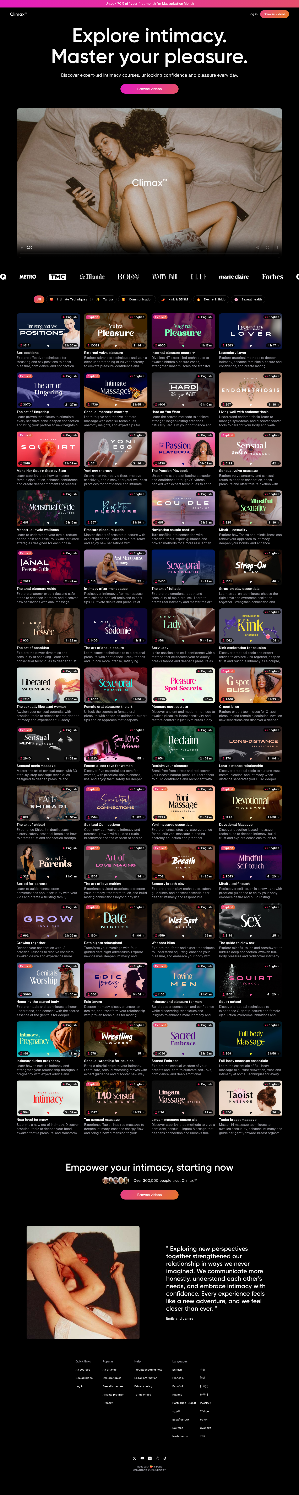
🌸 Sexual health (245, 299)
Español (177, 1386)
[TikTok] (165, 1458)
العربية (175, 1411)
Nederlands (179, 1436)
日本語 (203, 1386)
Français (177, 1378)
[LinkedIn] (150, 1458)
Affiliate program (114, 1394)
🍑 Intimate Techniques (70, 299)
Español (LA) (180, 1419)
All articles (111, 1369)
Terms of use (143, 1394)
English (176, 1369)
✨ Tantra (105, 299)
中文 (201, 1369)
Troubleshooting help (148, 1369)
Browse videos (275, 14)
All (42, 299)
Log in (253, 14)
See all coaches (114, 1386)
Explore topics (113, 1378)
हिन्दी (201, 1378)
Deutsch (177, 1428)
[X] (134, 1458)
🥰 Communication (137, 299)
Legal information (146, 1378)
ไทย (201, 1436)
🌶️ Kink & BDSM (174, 299)
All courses (85, 1369)
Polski (202, 1419)
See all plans (86, 1378)
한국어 (203, 1394)
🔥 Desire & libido (210, 299)
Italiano (176, 1394)
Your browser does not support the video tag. (149, 183)
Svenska (204, 1428)
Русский (204, 1403)
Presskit (109, 1403)
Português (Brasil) (183, 1403)
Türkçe (203, 1411)
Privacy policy (144, 1386)
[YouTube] (142, 1458)
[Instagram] (157, 1458)
